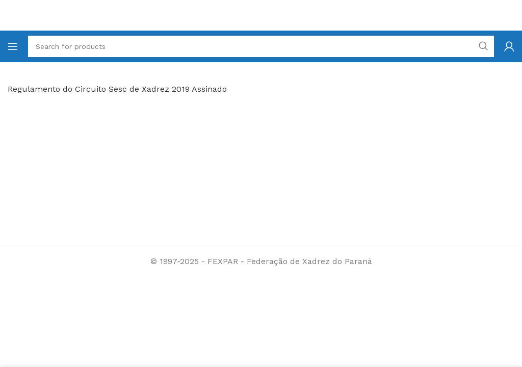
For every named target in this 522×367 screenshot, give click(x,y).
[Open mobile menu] (13, 46)
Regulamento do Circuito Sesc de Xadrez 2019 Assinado (117, 89)
